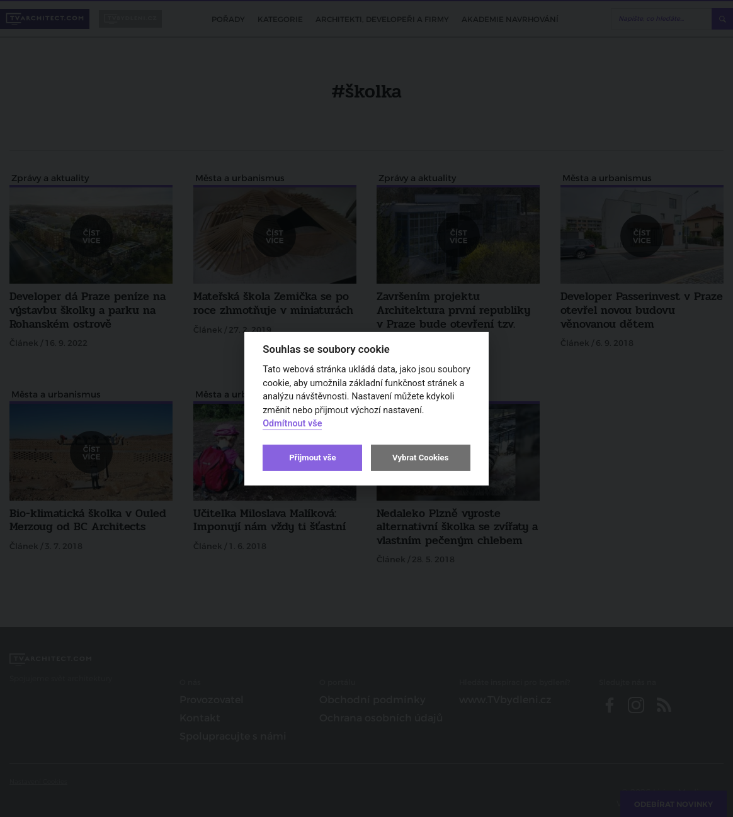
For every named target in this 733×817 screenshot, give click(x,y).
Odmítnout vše (292, 423)
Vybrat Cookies (420, 457)
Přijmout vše (312, 457)
